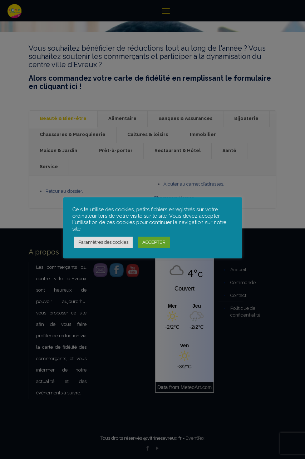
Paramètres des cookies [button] (103, 242)
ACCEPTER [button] (154, 242)
